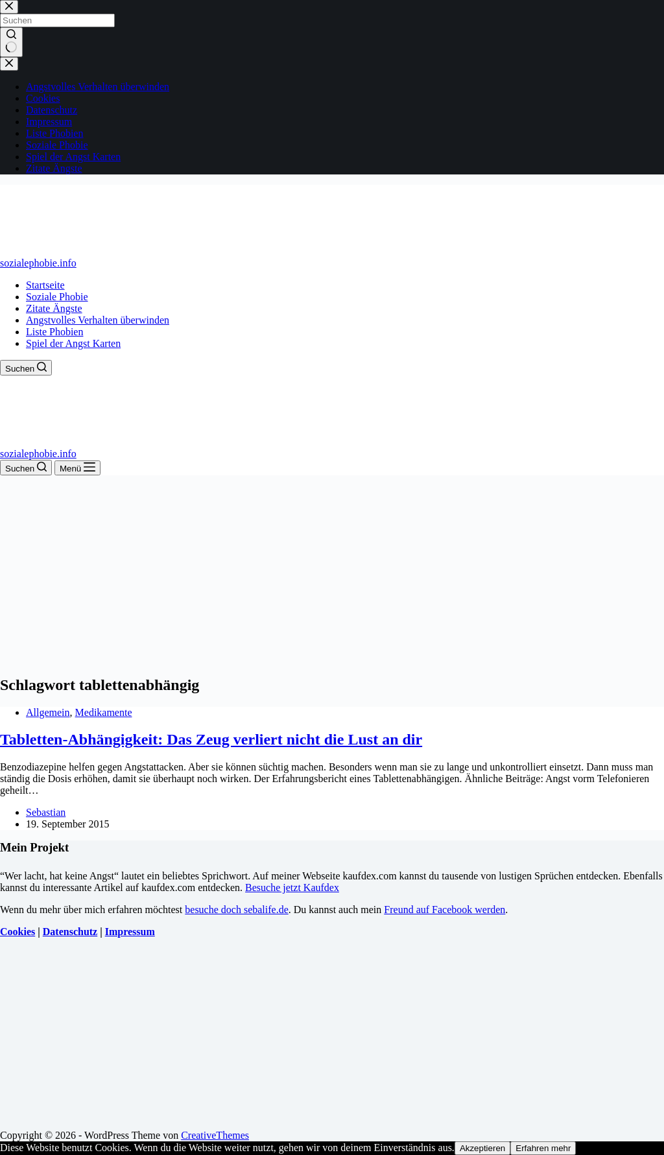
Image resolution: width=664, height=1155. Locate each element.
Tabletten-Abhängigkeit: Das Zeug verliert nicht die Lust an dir (211, 739)
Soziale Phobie (57, 296)
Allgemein (48, 712)
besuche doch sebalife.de (236, 909)
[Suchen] (26, 367)
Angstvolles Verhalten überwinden (97, 320)
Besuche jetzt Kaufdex (292, 887)
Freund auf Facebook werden (444, 909)
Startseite (45, 285)
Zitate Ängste (54, 308)
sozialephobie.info (38, 262)
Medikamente (103, 712)
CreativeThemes (215, 1135)
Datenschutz (70, 931)
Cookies (17, 931)
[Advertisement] (332, 572)
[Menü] (77, 467)
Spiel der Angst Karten (73, 343)
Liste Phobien (54, 331)
